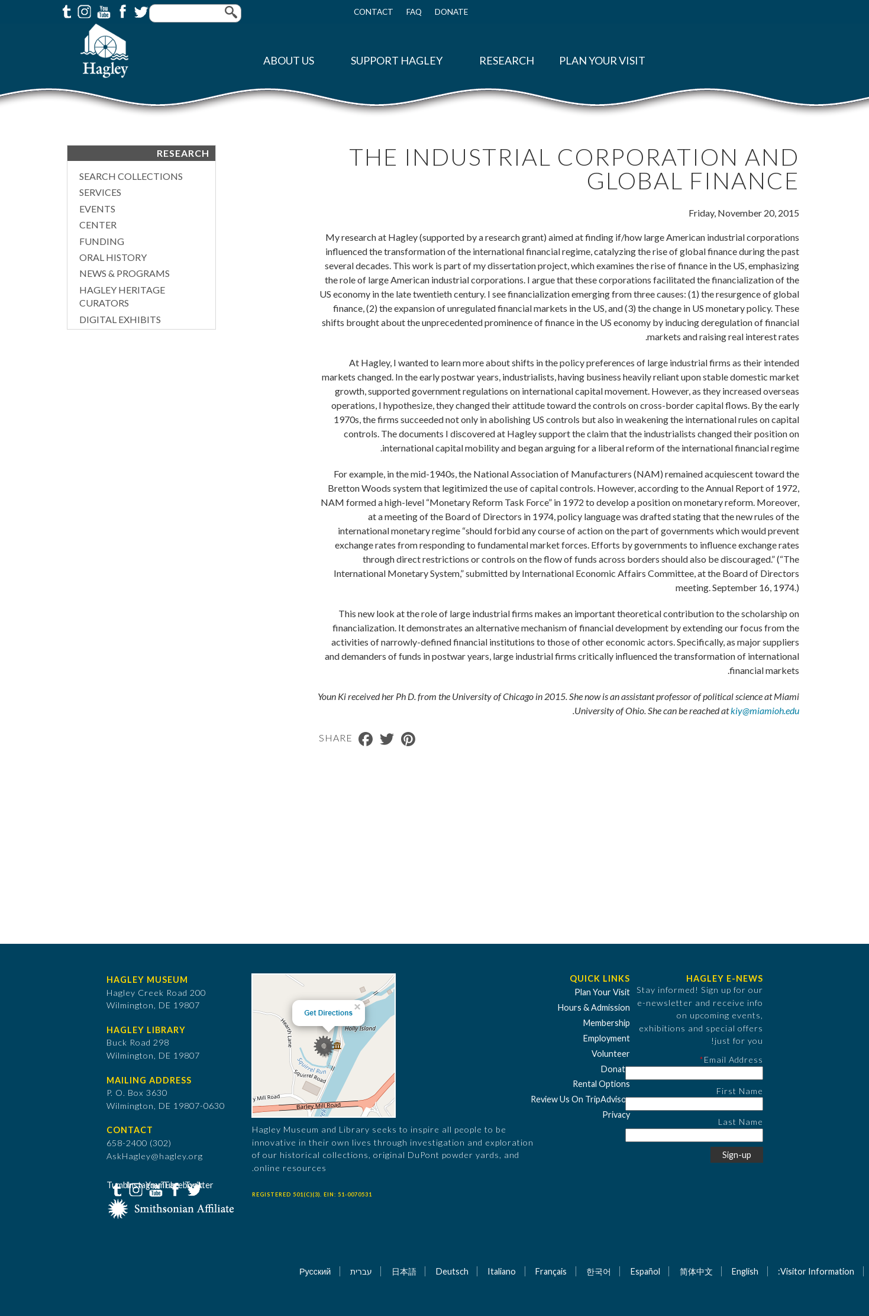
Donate (451, 12)
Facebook (121, 11)
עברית (361, 1271)
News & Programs (124, 273)
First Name (739, 1091)
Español (645, 1271)
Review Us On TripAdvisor (580, 1099)
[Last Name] (694, 1135)
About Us (288, 60)
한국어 (598, 1271)
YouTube (102, 11)
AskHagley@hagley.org (154, 1156)
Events (97, 208)
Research (506, 60)
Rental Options (601, 1084)
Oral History (113, 257)
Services (100, 192)
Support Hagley (396, 60)
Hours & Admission (594, 1007)
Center (98, 224)
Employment (606, 1038)
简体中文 (696, 1271)
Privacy (616, 1114)
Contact (373, 12)
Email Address (733, 1059)
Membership (606, 1023)
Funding (101, 241)
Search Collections (131, 176)
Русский (315, 1271)
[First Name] (694, 1104)
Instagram (83, 11)
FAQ (414, 12)
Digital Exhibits (120, 319)
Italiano (501, 1271)
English (745, 1271)
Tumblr (65, 11)
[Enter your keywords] (195, 13)
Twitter (140, 11)
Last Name (740, 1122)
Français (551, 1271)
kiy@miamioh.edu (765, 710)
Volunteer (611, 1054)
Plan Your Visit (602, 60)
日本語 (404, 1271)
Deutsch (452, 1271)
